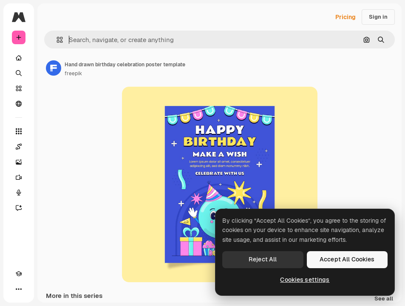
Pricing (345, 17)
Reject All (263, 259)
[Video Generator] (18, 177)
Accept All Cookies (347, 259)
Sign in (378, 16)
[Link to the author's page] (53, 68)
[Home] (18, 58)
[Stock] (18, 88)
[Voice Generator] (18, 192)
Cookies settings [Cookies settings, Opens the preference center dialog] (304, 279)
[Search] (18, 73)
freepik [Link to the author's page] (73, 73)
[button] (56, 40)
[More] (18, 289)
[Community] (18, 103)
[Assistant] (18, 208)
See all (383, 299)
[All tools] (18, 131)
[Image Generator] (18, 162)
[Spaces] (18, 146)
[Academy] (18, 273)
